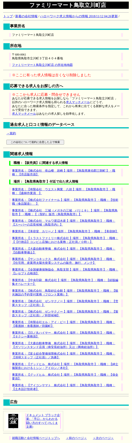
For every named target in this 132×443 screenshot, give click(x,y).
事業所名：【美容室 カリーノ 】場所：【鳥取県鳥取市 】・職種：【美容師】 (65, 231)
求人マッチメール (78, 102)
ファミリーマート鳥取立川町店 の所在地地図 (42, 64)
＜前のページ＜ (76, 438)
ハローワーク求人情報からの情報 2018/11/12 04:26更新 (79, 16)
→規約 (11, 133)
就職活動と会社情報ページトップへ (36, 438)
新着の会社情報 (26, 16)
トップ (8, 16)
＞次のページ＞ (103, 438)
